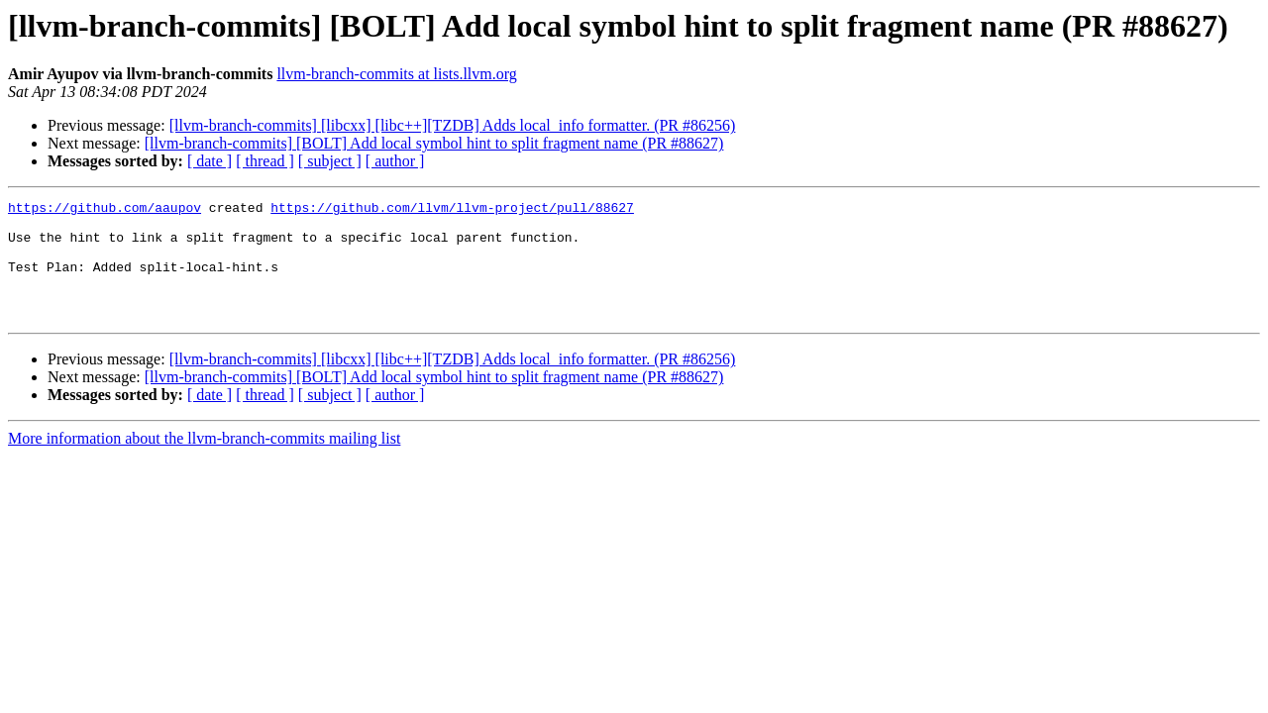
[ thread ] (265, 161)
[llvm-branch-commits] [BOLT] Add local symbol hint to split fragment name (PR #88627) (434, 143)
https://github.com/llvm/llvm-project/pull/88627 (452, 210)
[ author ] (395, 161)
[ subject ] (330, 161)
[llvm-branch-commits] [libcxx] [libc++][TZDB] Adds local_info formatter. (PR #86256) (452, 125)
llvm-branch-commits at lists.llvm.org (396, 73)
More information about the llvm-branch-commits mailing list (204, 462)
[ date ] (209, 161)
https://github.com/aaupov (104, 210)
